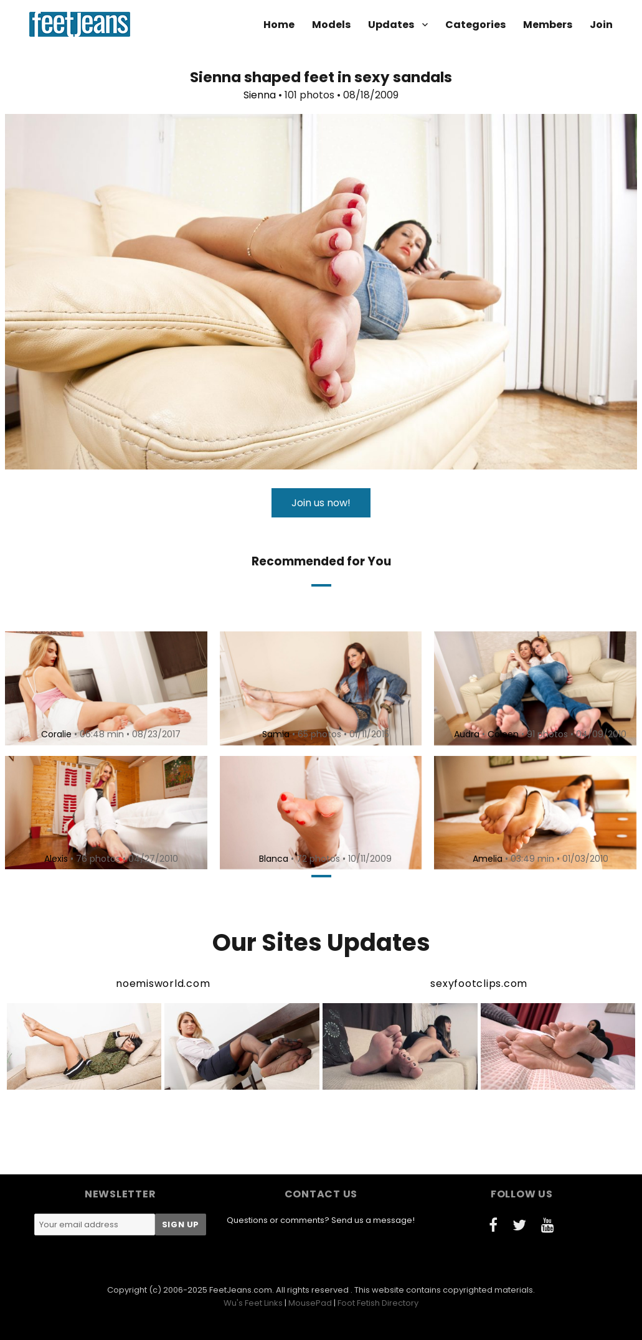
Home (279, 24)
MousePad (310, 1303)
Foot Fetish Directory (378, 1303)
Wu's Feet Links (253, 1303)
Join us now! (321, 503)
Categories (475, 24)
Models (331, 24)
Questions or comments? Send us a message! (321, 1220)
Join (601, 24)
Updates (391, 24)
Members (547, 24)
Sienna (259, 95)
